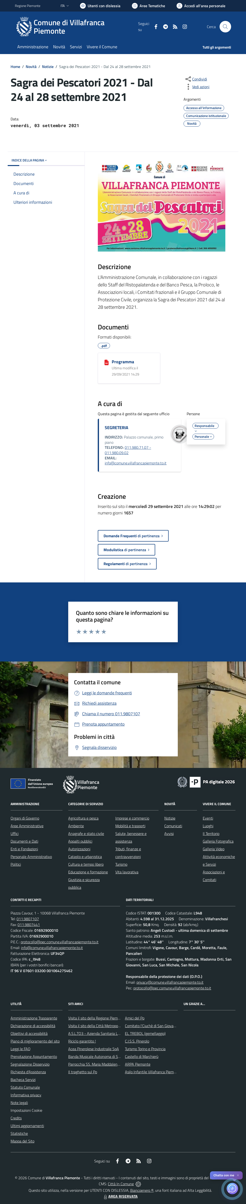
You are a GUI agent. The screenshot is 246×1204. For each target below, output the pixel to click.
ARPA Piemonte (137, 1064)
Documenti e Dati (24, 841)
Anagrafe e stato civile (86, 833)
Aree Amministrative (27, 826)
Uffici (14, 833)
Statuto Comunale (25, 1087)
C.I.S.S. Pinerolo (137, 1041)
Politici (16, 864)
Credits (16, 1118)
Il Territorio (211, 833)
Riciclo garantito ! (82, 1041)
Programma (123, 361)
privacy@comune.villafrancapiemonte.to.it (169, 982)
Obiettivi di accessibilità (29, 1033)
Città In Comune (121, 1184)
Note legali (19, 1102)
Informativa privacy (26, 1095)
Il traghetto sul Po (82, 1072)
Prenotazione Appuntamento (34, 1056)
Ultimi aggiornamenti (27, 1126)
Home (15, 66)
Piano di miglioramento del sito (35, 1041)
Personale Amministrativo (31, 856)
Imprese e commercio (132, 818)
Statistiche (19, 1133)
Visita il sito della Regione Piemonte (96, 1018)
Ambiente (76, 826)
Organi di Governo (25, 818)
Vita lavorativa (126, 872)
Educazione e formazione (88, 872)
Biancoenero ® (142, 1190)
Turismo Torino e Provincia (145, 1049)
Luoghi (208, 826)
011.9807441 (29, 924)
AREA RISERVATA (120, 1196)
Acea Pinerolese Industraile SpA (93, 1049)
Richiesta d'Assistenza (28, 1072)
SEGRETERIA (116, 427)
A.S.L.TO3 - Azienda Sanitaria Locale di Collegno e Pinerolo (114, 1033)
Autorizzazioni (79, 849)
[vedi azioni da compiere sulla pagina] (197, 87)
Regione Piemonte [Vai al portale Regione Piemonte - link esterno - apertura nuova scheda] (27, 5)
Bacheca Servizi (23, 1079)
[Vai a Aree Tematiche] (148, 6)
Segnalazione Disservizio (30, 1064)
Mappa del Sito (22, 1141)
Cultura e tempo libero (86, 864)
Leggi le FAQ (21, 1049)
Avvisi (169, 833)
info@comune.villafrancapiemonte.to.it (135, 463)
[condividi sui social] (196, 79)
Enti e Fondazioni (24, 849)
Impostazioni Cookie (26, 1110)
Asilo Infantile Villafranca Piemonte (153, 1072)
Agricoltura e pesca (83, 818)
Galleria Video (213, 849)
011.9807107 (28, 919)
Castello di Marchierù (141, 1056)
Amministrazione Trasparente (34, 1018)
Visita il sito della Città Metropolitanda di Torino (105, 1026)
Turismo (121, 864)
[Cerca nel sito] (225, 26)
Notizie (48, 66)
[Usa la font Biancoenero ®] (100, 6)
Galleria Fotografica (218, 841)
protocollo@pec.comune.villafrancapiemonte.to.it (59, 942)
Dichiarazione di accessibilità (33, 1026)
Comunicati (173, 826)
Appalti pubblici (80, 841)
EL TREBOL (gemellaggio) (145, 1033)
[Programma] (106, 362)
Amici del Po (134, 1018)
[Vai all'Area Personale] (201, 6)
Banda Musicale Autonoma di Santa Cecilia (102, 1056)
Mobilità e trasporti (130, 826)
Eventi (208, 818)
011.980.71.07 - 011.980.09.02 (128, 450)
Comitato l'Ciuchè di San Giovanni (151, 1026)
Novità (31, 66)
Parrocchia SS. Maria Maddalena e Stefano (102, 1064)
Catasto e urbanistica (85, 856)
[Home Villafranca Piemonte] (76, 27)
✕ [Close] (238, 1175)
